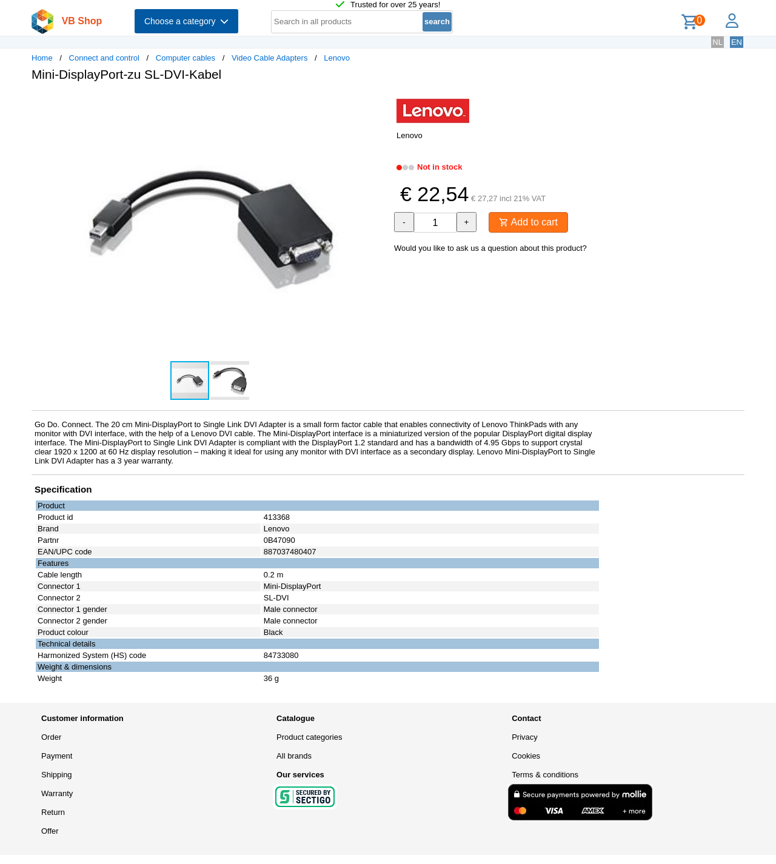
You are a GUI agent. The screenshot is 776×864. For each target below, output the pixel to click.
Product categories (309, 737)
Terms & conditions (545, 774)
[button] (377, 103)
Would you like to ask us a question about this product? (490, 248)
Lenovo (337, 57)
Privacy (525, 737)
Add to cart (528, 222)
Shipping (56, 774)
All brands (294, 755)
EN (736, 42)
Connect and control (104, 57)
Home (42, 57)
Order (51, 737)
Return (53, 812)
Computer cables (185, 57)
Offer (50, 831)
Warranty (57, 793)
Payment (56, 755)
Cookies (526, 755)
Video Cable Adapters (270, 57)
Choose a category (186, 21)
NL (717, 42)
